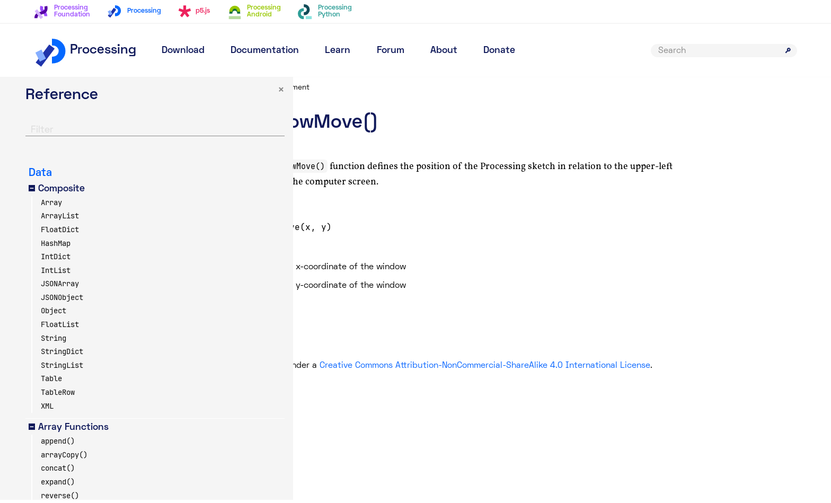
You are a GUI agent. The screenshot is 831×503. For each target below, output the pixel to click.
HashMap (55, 246)
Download (183, 50)
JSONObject (62, 300)
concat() (58, 471)
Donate (499, 50)
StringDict (62, 355)
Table (51, 382)
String (53, 341)
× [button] (195, 94)
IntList (55, 273)
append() (58, 444)
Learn (337, 50)
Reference (314, 87)
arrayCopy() (64, 458)
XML (47, 409)
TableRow (58, 396)
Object (53, 314)
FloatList (60, 328)
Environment (367, 87)
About (443, 50)
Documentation (265, 50)
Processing (85, 50)
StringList (62, 368)
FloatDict (60, 232)
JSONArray (60, 287)
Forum (390, 50)
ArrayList (60, 219)
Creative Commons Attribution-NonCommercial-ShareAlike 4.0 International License (564, 365)
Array (51, 205)
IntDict (55, 260)
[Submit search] (788, 50)
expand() (58, 485)
